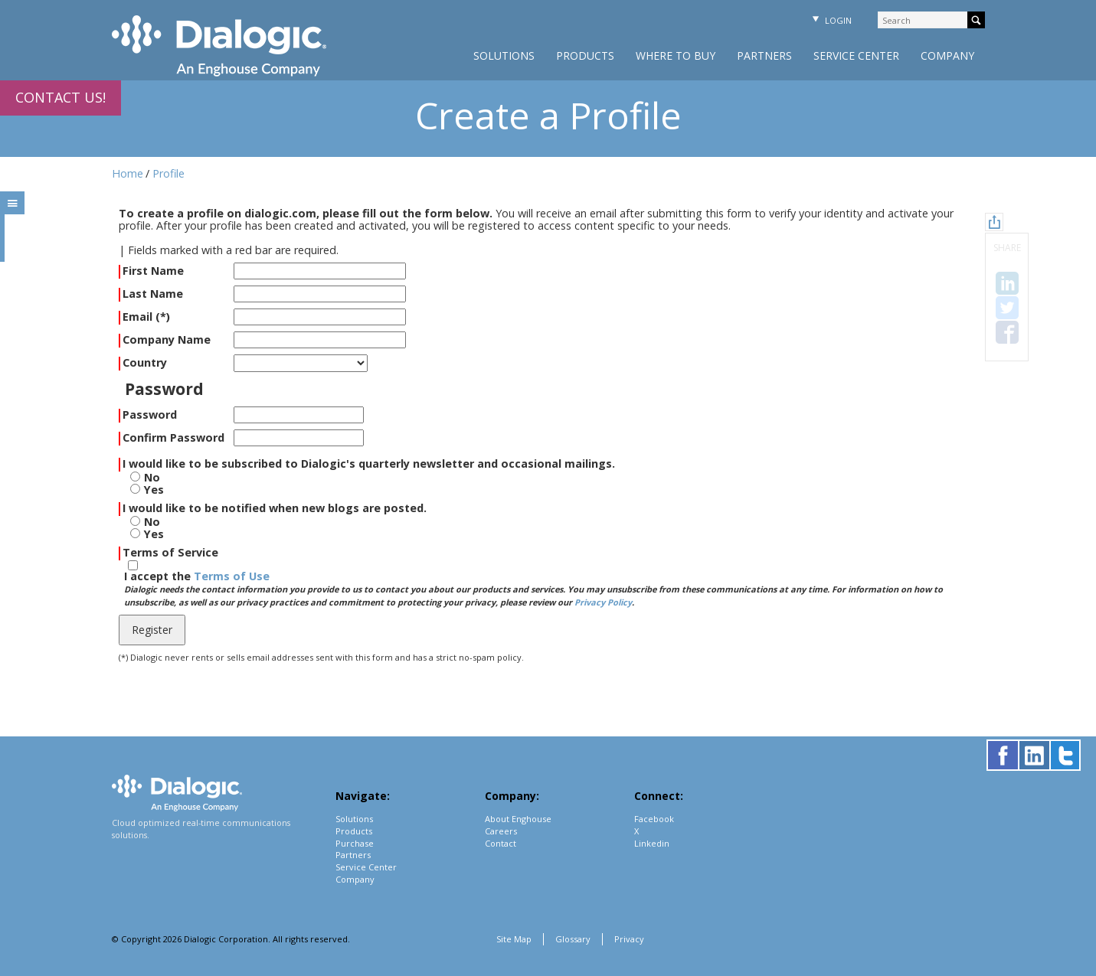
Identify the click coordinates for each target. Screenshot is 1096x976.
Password (150, 415)
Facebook (654, 818)
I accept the (533, 589)
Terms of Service (170, 553)
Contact (500, 843)
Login (830, 20)
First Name (153, 271)
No (152, 478)
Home (127, 173)
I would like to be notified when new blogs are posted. (275, 508)
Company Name (167, 340)
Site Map (514, 939)
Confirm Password (173, 438)
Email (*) (146, 317)
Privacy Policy (603, 602)
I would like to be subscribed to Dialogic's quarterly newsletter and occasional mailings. (369, 464)
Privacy (629, 939)
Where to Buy (675, 55)
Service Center (856, 55)
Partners (764, 55)
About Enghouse (518, 818)
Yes (154, 490)
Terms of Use (232, 576)
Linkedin (651, 843)
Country (145, 363)
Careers (501, 831)
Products (585, 55)
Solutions (504, 55)
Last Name (153, 294)
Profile (168, 173)
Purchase (354, 843)
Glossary (573, 939)
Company (947, 55)
